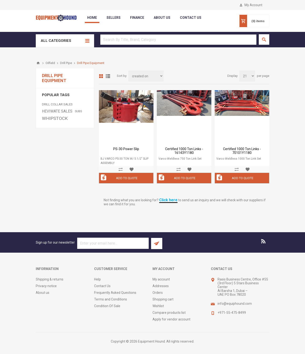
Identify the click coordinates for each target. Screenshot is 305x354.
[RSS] (263, 241)
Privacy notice (46, 286)
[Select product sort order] (145, 76)
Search (264, 39)
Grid (101, 76)
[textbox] (178, 39)
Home (92, 18)
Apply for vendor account (171, 319)
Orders (157, 293)
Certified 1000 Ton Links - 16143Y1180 (184, 151)
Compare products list (169, 313)
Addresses (160, 286)
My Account (253, 5)
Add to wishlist (131, 169)
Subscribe (156, 243)
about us (162, 18)
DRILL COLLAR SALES (57, 104)
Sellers (114, 18)
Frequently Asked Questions (115, 293)
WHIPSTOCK (55, 118)
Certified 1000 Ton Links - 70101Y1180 (242, 151)
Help (97, 279)
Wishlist (158, 306)
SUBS (78, 111)
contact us (190, 18)
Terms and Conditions (110, 299)
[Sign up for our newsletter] (113, 243)
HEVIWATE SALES (57, 111)
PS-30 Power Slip (126, 149)
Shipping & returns (49, 279)
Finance (137, 18)
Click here (168, 200)
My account (161, 279)
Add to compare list (120, 169)
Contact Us (102, 286)
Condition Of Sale (107, 306)
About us (42, 293)
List (108, 76)
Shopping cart (162, 299)
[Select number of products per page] (247, 76)
